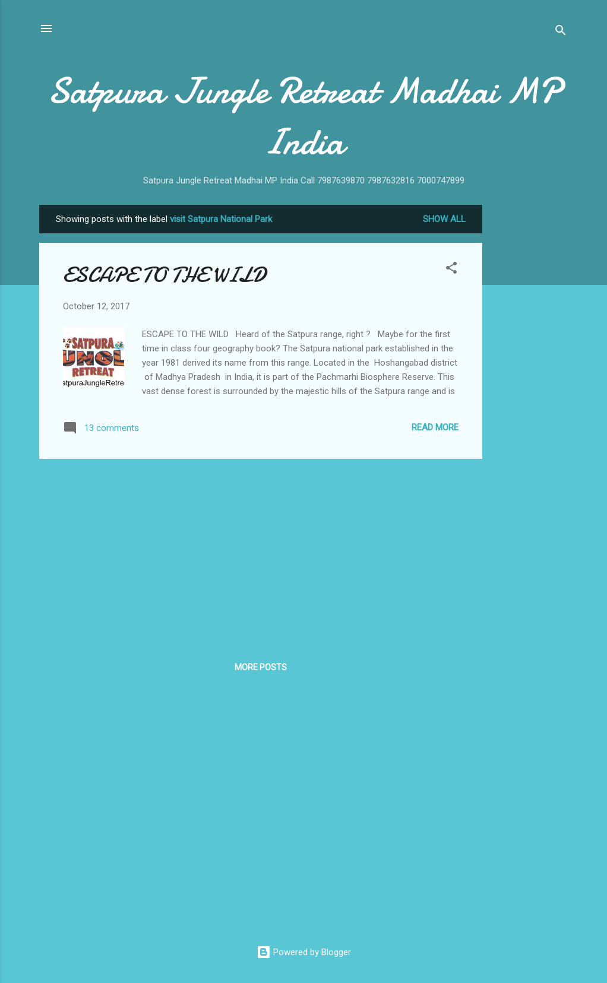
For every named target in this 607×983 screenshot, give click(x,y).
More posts (261, 667)
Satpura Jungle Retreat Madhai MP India (304, 116)
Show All (444, 219)
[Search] (561, 32)
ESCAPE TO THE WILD (164, 275)
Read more (435, 427)
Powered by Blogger (304, 952)
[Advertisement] (530, 383)
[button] (451, 270)
